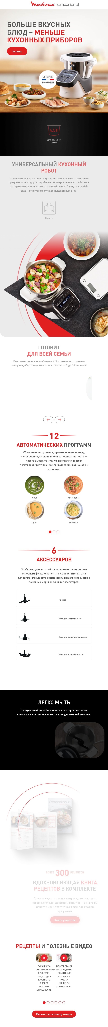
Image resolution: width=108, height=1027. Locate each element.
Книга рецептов (67, 920)
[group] (44, 972)
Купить (17, 51)
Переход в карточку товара (54, 1014)
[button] (60, 420)
